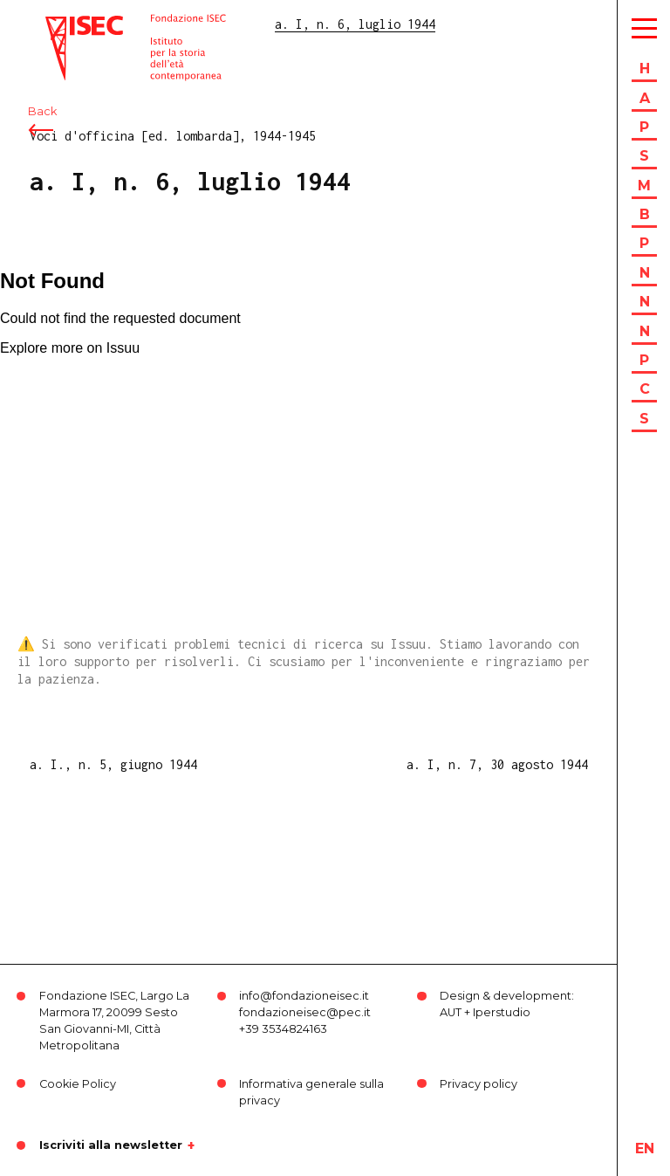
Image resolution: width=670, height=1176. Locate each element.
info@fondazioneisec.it (304, 995)
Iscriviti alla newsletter (110, 1145)
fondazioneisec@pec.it (305, 1012)
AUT (450, 1012)
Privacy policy (478, 1083)
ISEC (59, 24)
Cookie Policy (77, 1083)
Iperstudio (501, 1012)
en (644, 1148)
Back (42, 111)
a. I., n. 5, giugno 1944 (113, 764)
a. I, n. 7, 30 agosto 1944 (497, 764)
